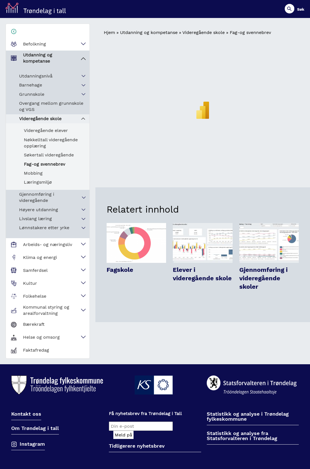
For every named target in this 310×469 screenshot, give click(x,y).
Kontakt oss (26, 414)
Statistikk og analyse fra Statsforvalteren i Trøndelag (242, 436)
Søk (300, 9)
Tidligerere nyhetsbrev (137, 446)
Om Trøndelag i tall (35, 428)
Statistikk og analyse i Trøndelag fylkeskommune (248, 416)
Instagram (32, 444)
